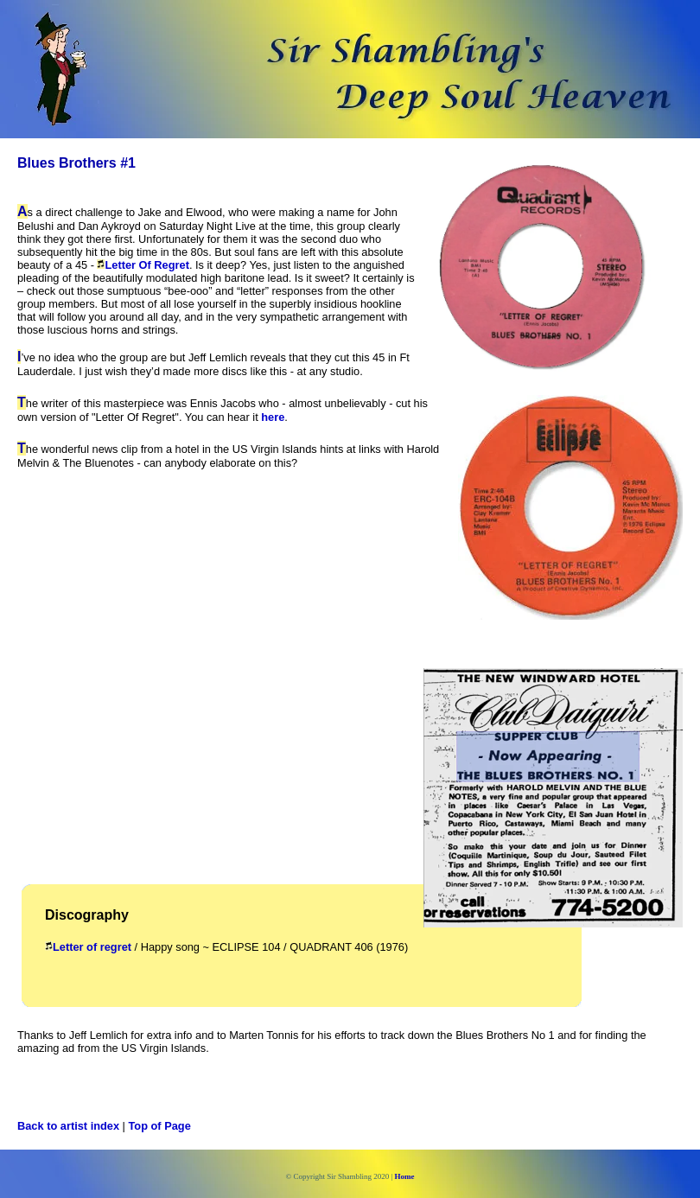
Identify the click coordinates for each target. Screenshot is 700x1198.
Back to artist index (68, 1125)
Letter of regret (92, 946)
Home (405, 1176)
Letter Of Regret (146, 264)
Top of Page (160, 1125)
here (272, 417)
